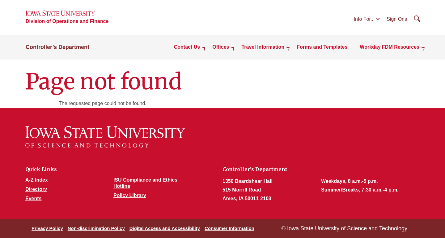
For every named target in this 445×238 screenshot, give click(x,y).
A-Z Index (36, 180)
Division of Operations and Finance (67, 21)
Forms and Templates (322, 47)
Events (33, 198)
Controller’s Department (57, 47)
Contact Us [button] (187, 47)
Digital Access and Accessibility (164, 228)
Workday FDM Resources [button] (389, 47)
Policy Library (129, 195)
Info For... (364, 19)
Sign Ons (397, 19)
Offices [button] (220, 47)
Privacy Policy (47, 228)
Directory (36, 189)
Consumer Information (229, 228)
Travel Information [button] (262, 47)
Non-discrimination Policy (96, 228)
